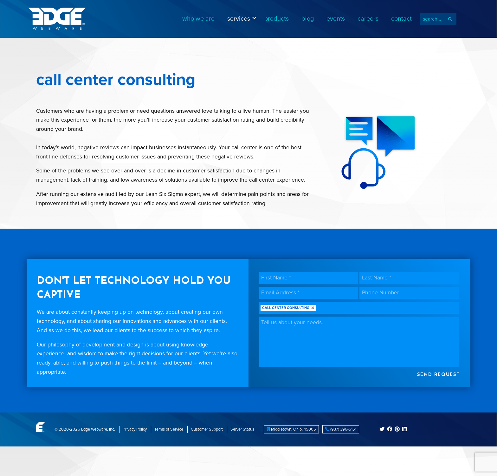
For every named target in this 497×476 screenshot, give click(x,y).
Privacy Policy (135, 429)
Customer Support (207, 429)
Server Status (242, 429)
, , (291, 429)
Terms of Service (168, 429)
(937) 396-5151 (340, 429)
